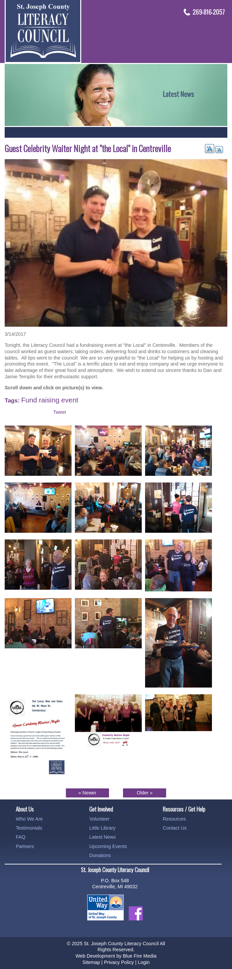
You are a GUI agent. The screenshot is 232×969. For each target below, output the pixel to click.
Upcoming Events (108, 846)
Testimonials (29, 828)
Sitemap (91, 962)
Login (143, 962)
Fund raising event (49, 400)
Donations (100, 855)
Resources (174, 819)
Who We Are (29, 819)
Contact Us (175, 828)
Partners (25, 846)
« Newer (88, 792)
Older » (144, 792)
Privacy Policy (119, 962)
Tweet (59, 412)
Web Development (95, 956)
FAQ (20, 837)
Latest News (102, 837)
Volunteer (99, 819)
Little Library (102, 828)
